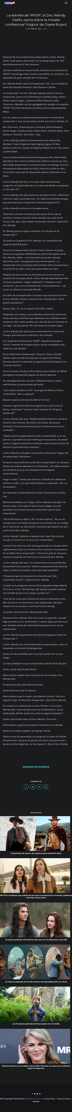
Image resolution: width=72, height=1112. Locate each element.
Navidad (36, 1101)
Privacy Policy (49, 1099)
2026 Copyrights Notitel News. (12, 1099)
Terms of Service (64, 1099)
